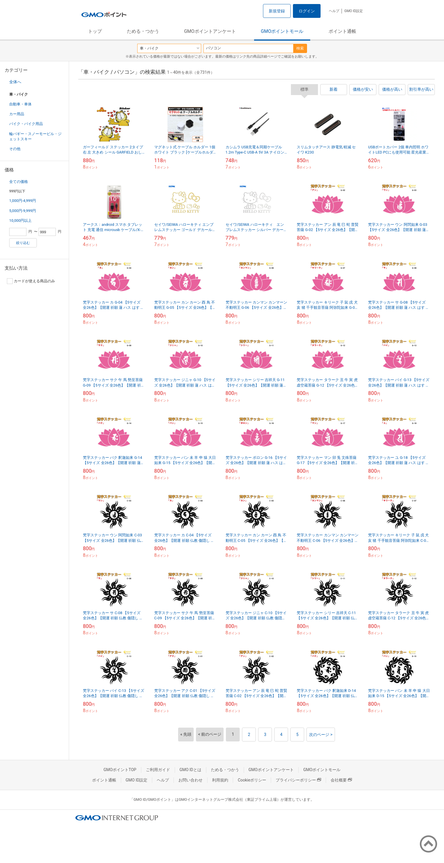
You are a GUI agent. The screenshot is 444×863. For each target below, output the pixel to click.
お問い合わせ (190, 780)
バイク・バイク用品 (26, 124)
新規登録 (277, 11)
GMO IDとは (190, 769)
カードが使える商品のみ (31, 281)
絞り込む (23, 243)
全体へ (15, 82)
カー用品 (16, 114)
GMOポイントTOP (120, 769)
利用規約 (220, 780)
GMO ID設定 (353, 11)
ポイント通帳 (342, 31)
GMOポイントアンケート (210, 31)
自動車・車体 (20, 104)
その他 (14, 149)
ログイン (307, 11)
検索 (300, 48)
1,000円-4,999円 (22, 200)
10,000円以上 (20, 220)
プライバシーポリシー (298, 780)
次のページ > (320, 734)
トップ (95, 31)
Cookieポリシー (252, 780)
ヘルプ (334, 11)
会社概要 (341, 780)
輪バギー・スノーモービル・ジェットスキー (35, 136)
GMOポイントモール (282, 31)
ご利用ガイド (158, 769)
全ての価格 (18, 181)
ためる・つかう (143, 31)
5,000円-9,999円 (22, 211)
